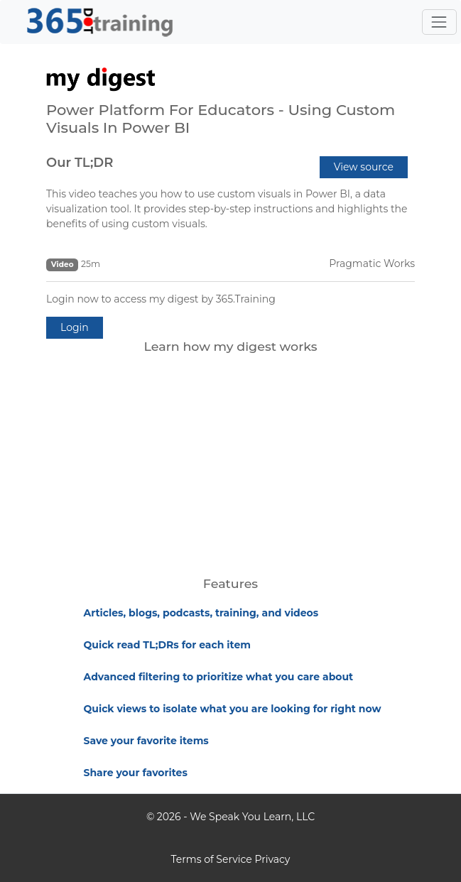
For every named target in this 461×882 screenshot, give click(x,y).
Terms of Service (211, 859)
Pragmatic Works (372, 263)
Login (74, 327)
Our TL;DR (79, 162)
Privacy (272, 859)
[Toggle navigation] (439, 21)
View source (364, 166)
